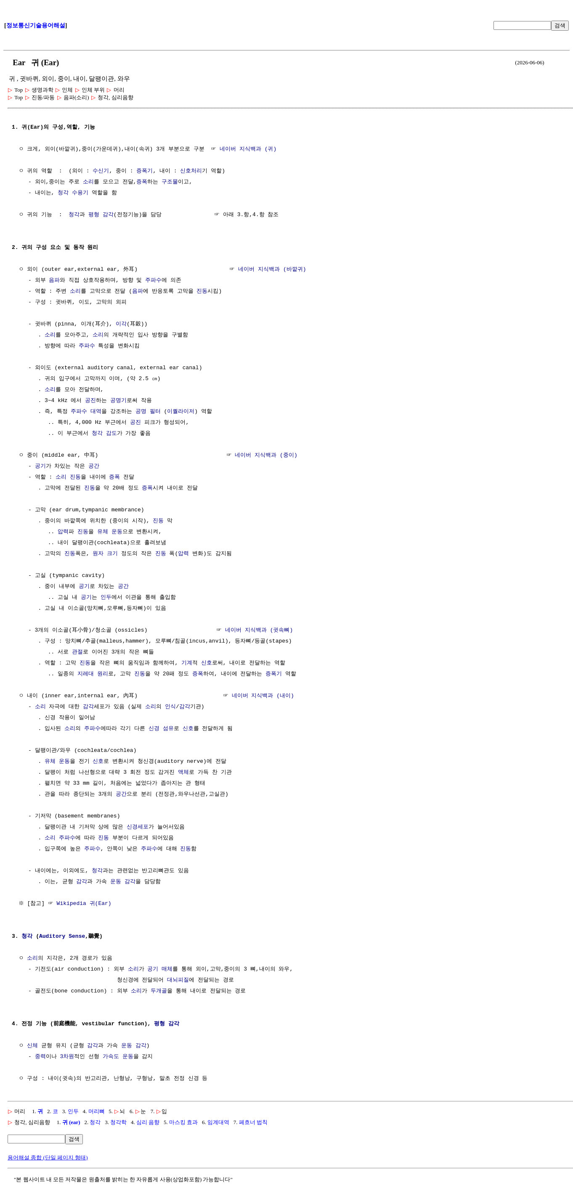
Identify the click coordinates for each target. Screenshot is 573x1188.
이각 (121, 324)
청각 (63, 193)
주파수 (153, 280)
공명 (140, 411)
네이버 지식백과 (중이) (266, 455)
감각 (108, 215)
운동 (116, 532)
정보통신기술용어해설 (35, 25)
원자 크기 (105, 554)
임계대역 (218, 1122)
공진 (90, 401)
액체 (183, 772)
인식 (170, 707)
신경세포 (138, 827)
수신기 (101, 171)
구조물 (170, 182)
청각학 (118, 1122)
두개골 (159, 991)
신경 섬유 (161, 729)
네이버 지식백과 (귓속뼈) (259, 630)
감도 (111, 433)
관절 (77, 652)
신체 (32, 1046)
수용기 (80, 193)
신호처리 (191, 171)
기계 (186, 663)
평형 (93, 215)
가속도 (111, 1057)
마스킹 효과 (183, 1122)
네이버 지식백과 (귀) (248, 149)
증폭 (141, 182)
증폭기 (144, 171)
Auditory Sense (62, 936)
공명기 (118, 401)
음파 (54, 280)
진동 (201, 291)
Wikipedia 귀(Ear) (85, 904)
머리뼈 (96, 1111)
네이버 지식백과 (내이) (263, 696)
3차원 (67, 1057)
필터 (155, 411)
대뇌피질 (178, 980)
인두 (106, 597)
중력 (40, 1057)
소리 (88, 182)
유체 (102, 532)
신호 (206, 663)
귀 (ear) (71, 1122)
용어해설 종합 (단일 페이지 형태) (48, 1157)
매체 (167, 969)
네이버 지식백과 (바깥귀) (272, 269)
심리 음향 (147, 1122)
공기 (40, 466)
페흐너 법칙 (253, 1122)
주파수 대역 (86, 411)
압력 (63, 532)
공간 (93, 466)
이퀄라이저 (180, 411)
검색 (559, 25)
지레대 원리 (92, 674)
